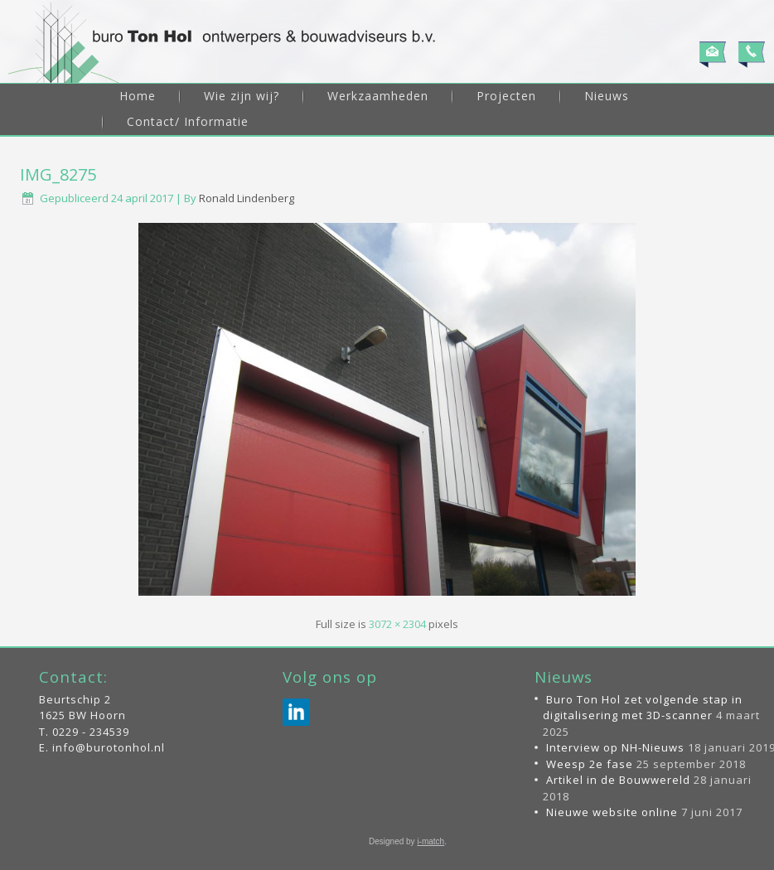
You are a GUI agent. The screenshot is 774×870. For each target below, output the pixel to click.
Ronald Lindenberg (246, 198)
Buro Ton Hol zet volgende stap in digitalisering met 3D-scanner (643, 707)
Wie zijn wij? (241, 96)
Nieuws (606, 96)
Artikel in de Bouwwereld (618, 779)
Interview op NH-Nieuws (615, 747)
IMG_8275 (58, 174)
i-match (430, 841)
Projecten (506, 96)
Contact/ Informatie (188, 121)
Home (137, 96)
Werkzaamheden (377, 96)
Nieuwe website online (612, 812)
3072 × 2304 (397, 623)
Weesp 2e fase (589, 763)
